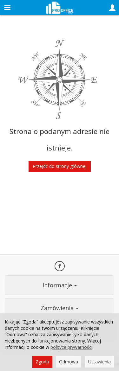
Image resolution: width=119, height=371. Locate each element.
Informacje (60, 285)
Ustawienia (99, 362)
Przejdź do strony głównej (60, 166)
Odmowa (68, 362)
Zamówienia (59, 308)
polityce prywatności (71, 347)
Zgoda (42, 362)
